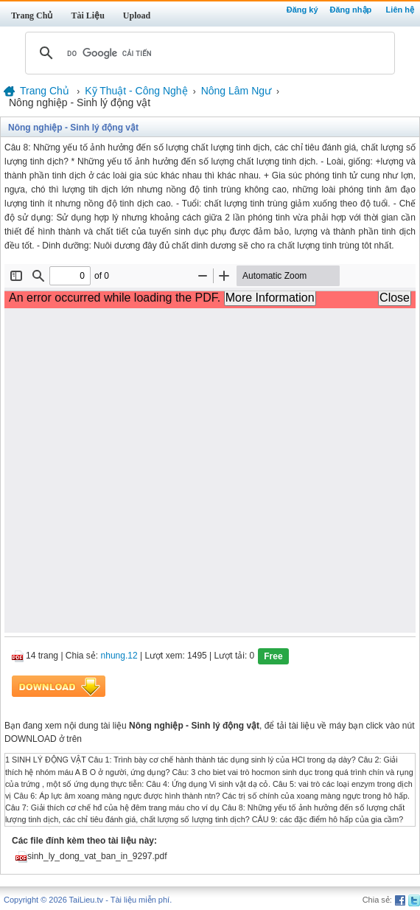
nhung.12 (119, 656)
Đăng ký (302, 9)
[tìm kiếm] (208, 53)
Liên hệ (400, 9)
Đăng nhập (351, 9)
